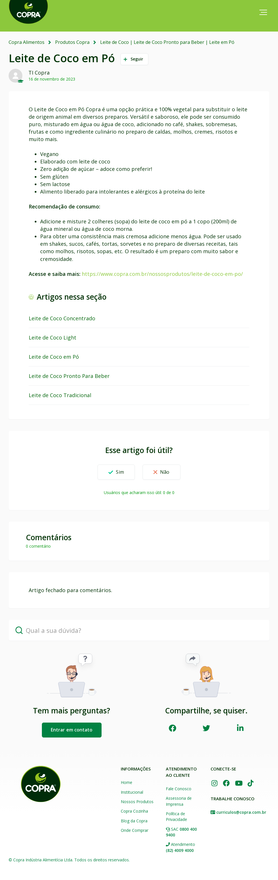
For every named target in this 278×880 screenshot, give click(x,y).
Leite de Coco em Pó (54, 356)
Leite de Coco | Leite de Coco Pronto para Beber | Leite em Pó (167, 42)
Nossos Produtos (137, 801)
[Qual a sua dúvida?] (139, 630)
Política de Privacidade (176, 816)
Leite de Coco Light (52, 337)
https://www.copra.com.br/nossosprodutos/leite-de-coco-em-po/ (162, 273)
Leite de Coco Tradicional (60, 395)
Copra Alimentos (26, 42)
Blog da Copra (134, 820)
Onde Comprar (134, 830)
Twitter (206, 728)
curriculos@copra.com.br (241, 811)
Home (126, 782)
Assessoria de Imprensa (179, 801)
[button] (263, 12)
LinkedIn (240, 728)
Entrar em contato (72, 730)
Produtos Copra (72, 42)
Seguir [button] (137, 59)
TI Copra (39, 72)
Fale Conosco (178, 788)
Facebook (172, 728)
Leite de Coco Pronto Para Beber (69, 375)
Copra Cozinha (134, 811)
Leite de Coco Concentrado (62, 318)
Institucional (132, 792)
